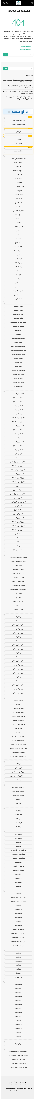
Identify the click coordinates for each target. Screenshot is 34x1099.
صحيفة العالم (17, 386)
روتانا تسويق (17, 238)
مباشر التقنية (17, 283)
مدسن (17, 234)
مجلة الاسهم (17, 182)
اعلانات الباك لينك (17, 326)
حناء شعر (17, 534)
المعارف (17, 254)
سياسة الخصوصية (20, 1091)
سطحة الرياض (17, 700)
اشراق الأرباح (17, 299)
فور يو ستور (17, 454)
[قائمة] (31, 3)
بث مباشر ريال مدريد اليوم (17, 776)
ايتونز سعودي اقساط (17, 418)
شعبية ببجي (17, 506)
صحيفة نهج (17, 202)
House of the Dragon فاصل (17, 1051)
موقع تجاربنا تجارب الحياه (17, 589)
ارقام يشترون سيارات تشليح (17, 748)
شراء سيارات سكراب (17, 736)
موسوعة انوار (17, 295)
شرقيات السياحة (17, 291)
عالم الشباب (17, 132)
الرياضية (17, 605)
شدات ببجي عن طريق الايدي (17, 462)
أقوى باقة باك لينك (17, 581)
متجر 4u (17, 458)
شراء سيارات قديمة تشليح (17, 756)
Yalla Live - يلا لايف (17, 929)
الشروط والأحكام (9, 1088)
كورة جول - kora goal (17, 854)
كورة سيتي (17, 768)
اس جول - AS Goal (17, 945)
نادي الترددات (17, 246)
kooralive (17, 878)
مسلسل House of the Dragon (17, 1055)
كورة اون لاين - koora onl (17, 933)
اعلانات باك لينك (17, 601)
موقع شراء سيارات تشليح (17, 744)
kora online (17, 961)
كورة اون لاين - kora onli (17, 850)
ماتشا (17, 542)
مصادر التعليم (17, 358)
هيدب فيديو (17, 258)
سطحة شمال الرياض (17, 716)
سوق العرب (17, 565)
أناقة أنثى (17, 222)
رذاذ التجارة (17, 266)
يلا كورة (17, 827)
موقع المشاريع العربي (17, 354)
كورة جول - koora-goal (17, 901)
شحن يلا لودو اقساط (17, 422)
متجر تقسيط (17, 438)
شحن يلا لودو (17, 498)
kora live (17, 874)
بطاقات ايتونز (17, 510)
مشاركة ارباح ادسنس (17, 124)
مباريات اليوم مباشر (17, 625)
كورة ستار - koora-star (17, 897)
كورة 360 (17, 965)
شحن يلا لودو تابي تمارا (17, 470)
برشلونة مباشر (17, 629)
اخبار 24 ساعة (17, 378)
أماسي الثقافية (17, 226)
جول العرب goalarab (17, 772)
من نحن (29, 1088)
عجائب (17, 218)
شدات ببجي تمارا (17, 397)
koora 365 (17, 882)
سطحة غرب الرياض (17, 720)
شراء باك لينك (17, 306)
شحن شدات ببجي (17, 490)
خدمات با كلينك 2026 (17, 585)
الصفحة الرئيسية (24, 49)
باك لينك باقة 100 (17, 573)
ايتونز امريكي (17, 414)
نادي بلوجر (17, 214)
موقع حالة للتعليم (17, 374)
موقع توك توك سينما (17, 1059)
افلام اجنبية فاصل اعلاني (17, 1063)
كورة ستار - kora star (17, 858)
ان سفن (17, 166)
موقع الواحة (17, 143)
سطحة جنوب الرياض (17, 724)
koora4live (17, 814)
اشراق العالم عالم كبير (17, 338)
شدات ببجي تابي (17, 405)
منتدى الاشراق (17, 342)
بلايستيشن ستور (17, 514)
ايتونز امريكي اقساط (17, 478)
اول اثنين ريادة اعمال (17, 120)
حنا (17, 538)
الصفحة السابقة (24, 46)
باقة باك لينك (17, 151)
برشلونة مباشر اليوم (17, 791)
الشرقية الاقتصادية (17, 186)
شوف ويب (17, 178)
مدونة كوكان (17, 198)
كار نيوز (17, 206)
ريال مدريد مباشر (17, 633)
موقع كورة (17, 1044)
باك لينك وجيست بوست (17, 350)
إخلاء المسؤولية (20, 1088)
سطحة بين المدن (17, 708)
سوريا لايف (17, 862)
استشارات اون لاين (17, 250)
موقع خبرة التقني (17, 210)
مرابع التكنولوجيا (17, 170)
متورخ (17, 230)
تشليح (17, 732)
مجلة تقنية (17, 366)
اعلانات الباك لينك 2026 (17, 346)
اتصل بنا (11, 1091)
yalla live (17, 803)
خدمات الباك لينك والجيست (17, 557)
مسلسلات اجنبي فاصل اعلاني (17, 1067)
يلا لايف (17, 780)
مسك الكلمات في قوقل (17, 158)
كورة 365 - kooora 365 (17, 941)
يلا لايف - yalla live (17, 866)
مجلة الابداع (17, 242)
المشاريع (17, 139)
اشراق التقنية (17, 162)
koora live (17, 834)
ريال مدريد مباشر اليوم (17, 787)
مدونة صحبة (17, 287)
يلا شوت (17, 617)
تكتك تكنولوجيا (17, 194)
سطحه (17, 704)
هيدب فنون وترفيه (17, 382)
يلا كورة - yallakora (17, 870)
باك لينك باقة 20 (17, 569)
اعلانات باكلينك (17, 609)
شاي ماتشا (17, 546)
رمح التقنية (17, 262)
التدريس (17, 334)
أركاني (17, 279)
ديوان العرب (17, 593)
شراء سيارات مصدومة (17, 752)
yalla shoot (17, 621)
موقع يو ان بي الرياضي (17, 370)
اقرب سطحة (17, 728)
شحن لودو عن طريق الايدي (17, 502)
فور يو (17, 486)
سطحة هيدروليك (17, 712)
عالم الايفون (17, 190)
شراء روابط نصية (17, 314)
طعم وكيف (17, 270)
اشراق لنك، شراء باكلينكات (17, 322)
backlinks (17, 330)
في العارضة (17, 822)
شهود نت (17, 275)
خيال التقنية (17, 174)
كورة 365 (17, 764)
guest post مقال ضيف (17, 561)
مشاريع (17, 597)
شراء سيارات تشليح (17, 740)
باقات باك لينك (17, 318)
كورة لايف (17, 818)
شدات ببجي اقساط (17, 393)
